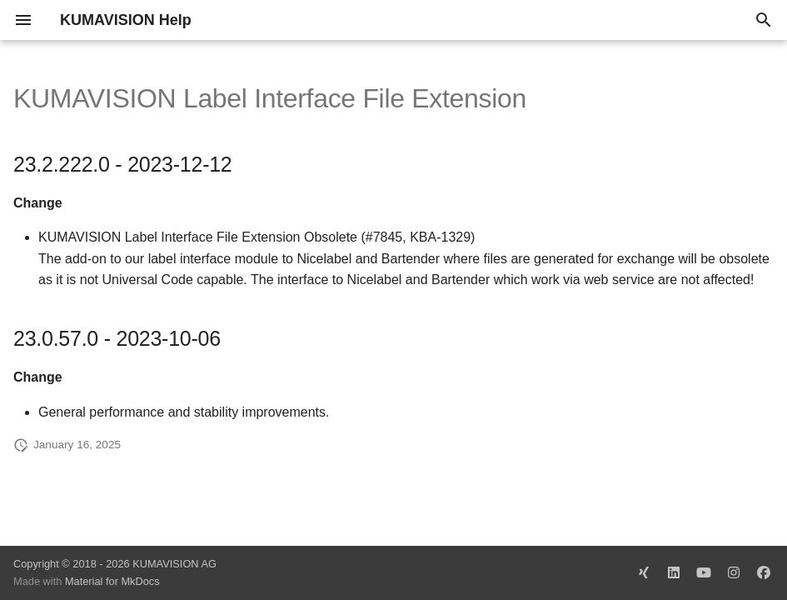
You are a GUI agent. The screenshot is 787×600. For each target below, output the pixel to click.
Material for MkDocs (112, 581)
